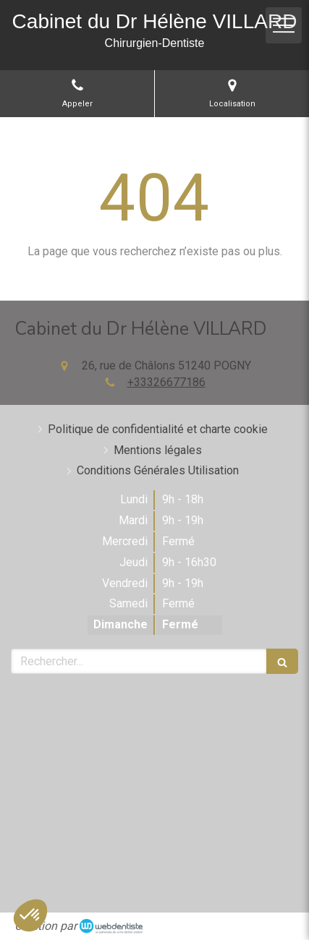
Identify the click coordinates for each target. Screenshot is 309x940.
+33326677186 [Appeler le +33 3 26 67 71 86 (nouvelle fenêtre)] (166, 382)
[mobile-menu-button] (284, 25)
